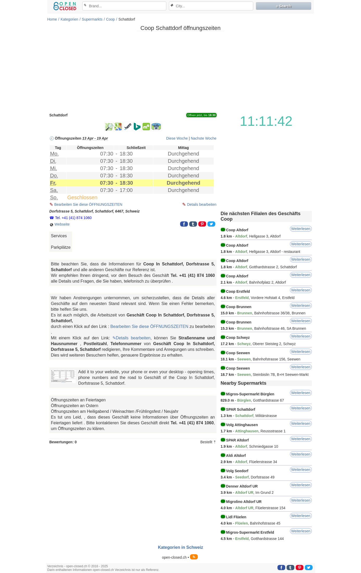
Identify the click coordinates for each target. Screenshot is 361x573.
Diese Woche (177, 138)
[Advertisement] (180, 71)
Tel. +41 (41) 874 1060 (73, 218)
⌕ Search (283, 6)
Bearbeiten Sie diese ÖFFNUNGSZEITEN (88, 204)
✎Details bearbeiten (131, 338)
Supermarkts (92, 19)
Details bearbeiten (202, 204)
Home (52, 19)
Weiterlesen (301, 229)
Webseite (59, 224)
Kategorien (69, 19)
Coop (110, 19)
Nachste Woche (204, 138)
